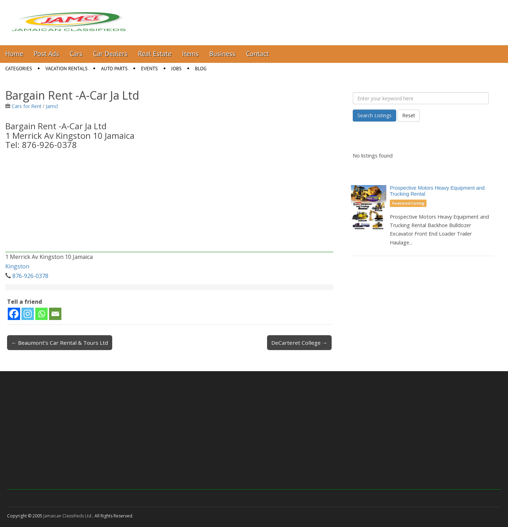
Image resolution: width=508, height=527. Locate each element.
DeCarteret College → (299, 342)
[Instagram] (28, 314)
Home (14, 53)
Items (190, 53)
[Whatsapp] (41, 314)
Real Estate (154, 53)
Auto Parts (114, 68)
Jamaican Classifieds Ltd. (67, 516)
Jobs (176, 68)
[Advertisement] (169, 202)
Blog (201, 68)
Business (222, 53)
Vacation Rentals (67, 68)
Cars (76, 53)
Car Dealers (110, 53)
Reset (408, 115)
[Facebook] (14, 314)
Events (149, 68)
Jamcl (52, 106)
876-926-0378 (30, 276)
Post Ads (46, 53)
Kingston (17, 266)
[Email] (55, 314)
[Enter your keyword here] (421, 98)
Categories (18, 68)
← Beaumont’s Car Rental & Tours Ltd (59, 342)
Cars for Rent (26, 106)
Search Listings (374, 115)
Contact (257, 53)
